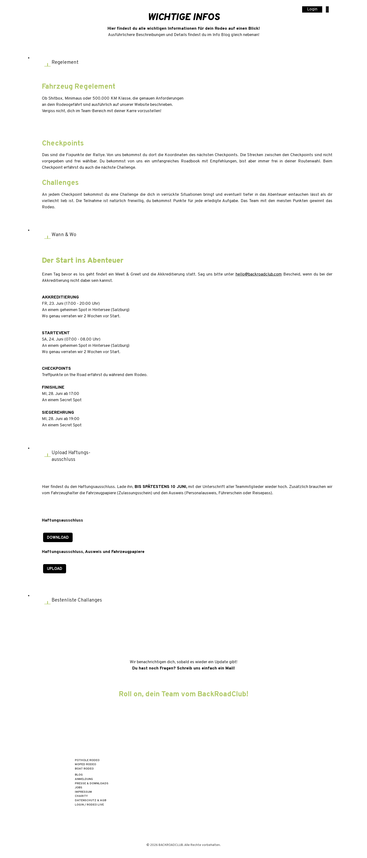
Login (312, 9)
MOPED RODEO (85, 764)
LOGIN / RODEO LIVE (89, 805)
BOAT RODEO (84, 769)
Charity (81, 796)
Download (58, 537)
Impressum (83, 792)
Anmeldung (84, 779)
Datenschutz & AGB (90, 800)
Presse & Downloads (91, 783)
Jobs (78, 787)
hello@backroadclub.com (259, 274)
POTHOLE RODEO (87, 760)
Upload (54, 569)
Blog (79, 775)
